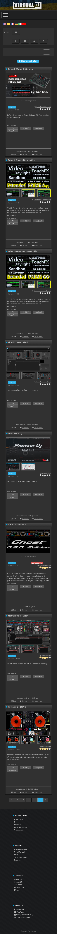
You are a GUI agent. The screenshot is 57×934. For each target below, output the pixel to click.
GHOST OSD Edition (17, 525)
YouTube (19, 912)
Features (17, 825)
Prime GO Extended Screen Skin (22, 251)
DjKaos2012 (46, 655)
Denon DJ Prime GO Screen (20, 69)
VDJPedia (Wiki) (20, 857)
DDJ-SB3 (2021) (15, 434)
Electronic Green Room (42, 199)
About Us (18, 879)
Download (18, 819)
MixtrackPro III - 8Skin (18, 616)
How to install (38, 154)
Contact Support (21, 849)
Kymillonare (46, 746)
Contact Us (18, 882)
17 (40, 800)
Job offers (18, 885)
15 (29, 800)
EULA (16, 890)
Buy (15, 822)
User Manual (19, 852)
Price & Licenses (20, 827)
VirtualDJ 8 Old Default (18, 342)
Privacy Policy (20, 887)
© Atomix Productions (28, 931)
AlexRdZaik (46, 473)
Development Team (43, 107)
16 (34, 800)
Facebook (19, 909)
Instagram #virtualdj (23, 915)
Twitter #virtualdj (22, 917)
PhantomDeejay (45, 565)
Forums (17, 860)
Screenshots (19, 830)
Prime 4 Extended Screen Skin (21, 160)
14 (23, 800)
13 (17, 800)
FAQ (16, 855)
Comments (25, 154)
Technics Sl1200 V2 (17, 707)
